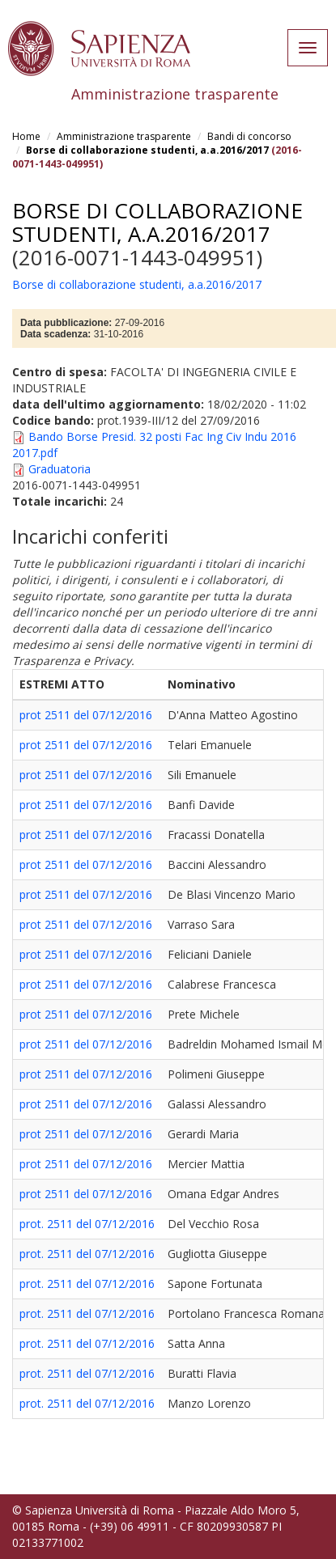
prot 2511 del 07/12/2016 (85, 714)
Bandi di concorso (249, 136)
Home (26, 136)
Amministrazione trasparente (124, 136)
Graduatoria (59, 469)
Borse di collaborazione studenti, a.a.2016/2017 (147, 150)
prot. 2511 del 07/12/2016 (87, 1223)
